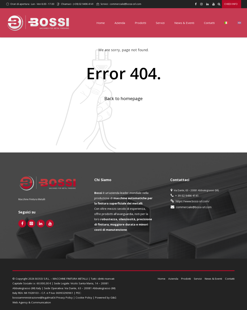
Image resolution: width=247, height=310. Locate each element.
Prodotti (140, 23)
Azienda (120, 23)
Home (100, 23)
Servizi (160, 23)
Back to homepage (123, 98)
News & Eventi (184, 23)
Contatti (209, 23)
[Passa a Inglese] (239, 22)
